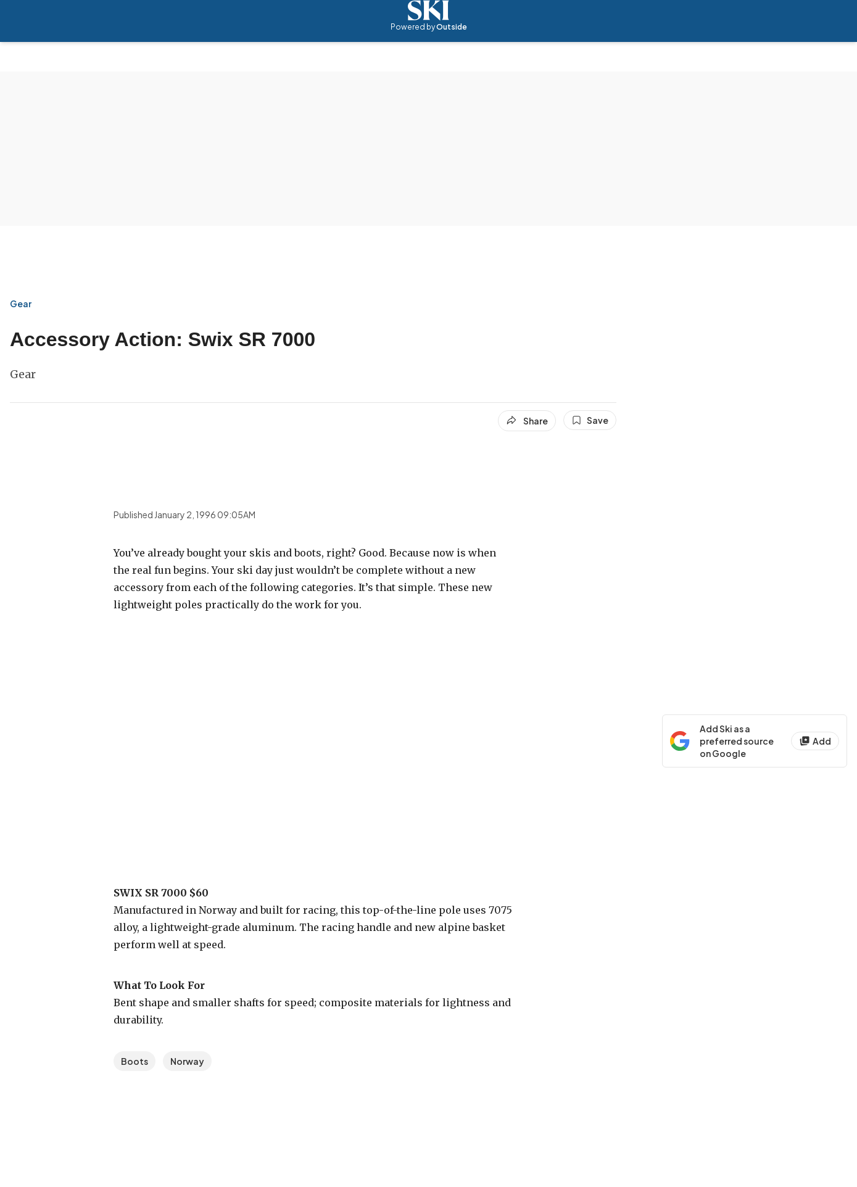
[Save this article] (589, 420)
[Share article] (527, 420)
